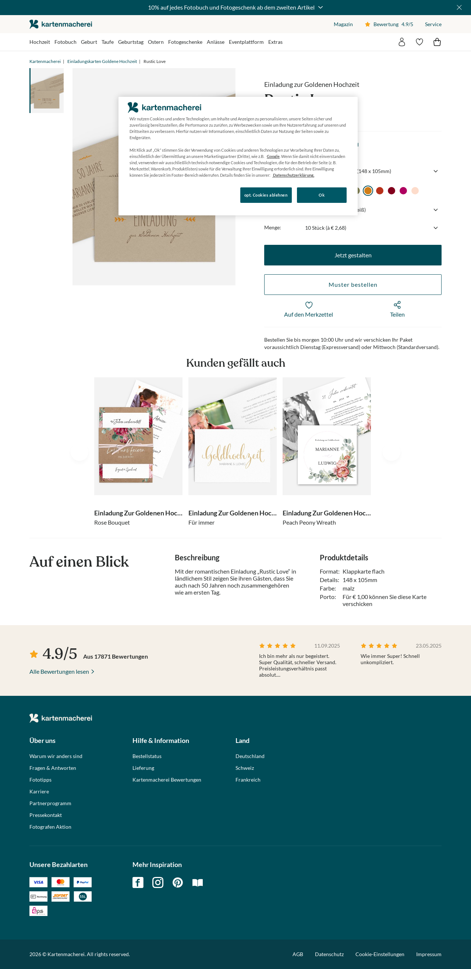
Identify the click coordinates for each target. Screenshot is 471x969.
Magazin (343, 24)
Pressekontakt (45, 815)
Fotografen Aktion (50, 827)
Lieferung (143, 768)
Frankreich (248, 780)
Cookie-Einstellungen (379, 954)
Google (273, 156)
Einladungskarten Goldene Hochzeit (102, 61)
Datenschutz (329, 954)
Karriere (39, 791)
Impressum (429, 954)
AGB (298, 954)
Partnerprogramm (50, 803)
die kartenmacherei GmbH (60, 24)
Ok (322, 195)
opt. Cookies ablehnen (266, 195)
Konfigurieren (144, 194)
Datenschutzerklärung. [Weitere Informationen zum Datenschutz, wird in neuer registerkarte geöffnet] (293, 175)
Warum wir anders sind (55, 756)
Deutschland (250, 756)
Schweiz (245, 768)
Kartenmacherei (45, 61)
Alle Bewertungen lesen (59, 671)
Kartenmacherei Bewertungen (166, 780)
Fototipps (40, 780)
